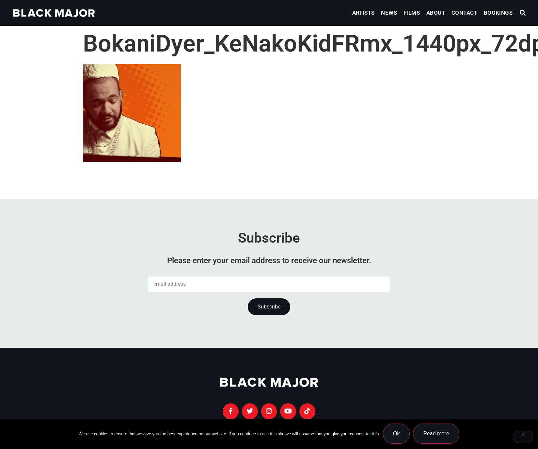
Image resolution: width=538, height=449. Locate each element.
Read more (436, 434)
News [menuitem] (389, 12)
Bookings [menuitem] (498, 12)
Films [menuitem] (412, 12)
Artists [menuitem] (363, 12)
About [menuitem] (435, 12)
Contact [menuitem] (464, 12)
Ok (396, 434)
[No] (523, 437)
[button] (522, 12)
